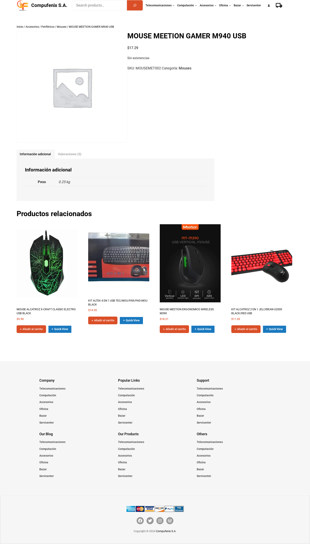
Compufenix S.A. (49, 5)
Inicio (20, 26)
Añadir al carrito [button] (33, 329)
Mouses (61, 26)
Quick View (61, 329)
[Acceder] (269, 5)
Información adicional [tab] (35, 154)
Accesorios (32, 26)
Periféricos (47, 26)
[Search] (135, 5)
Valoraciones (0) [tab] (69, 154)
